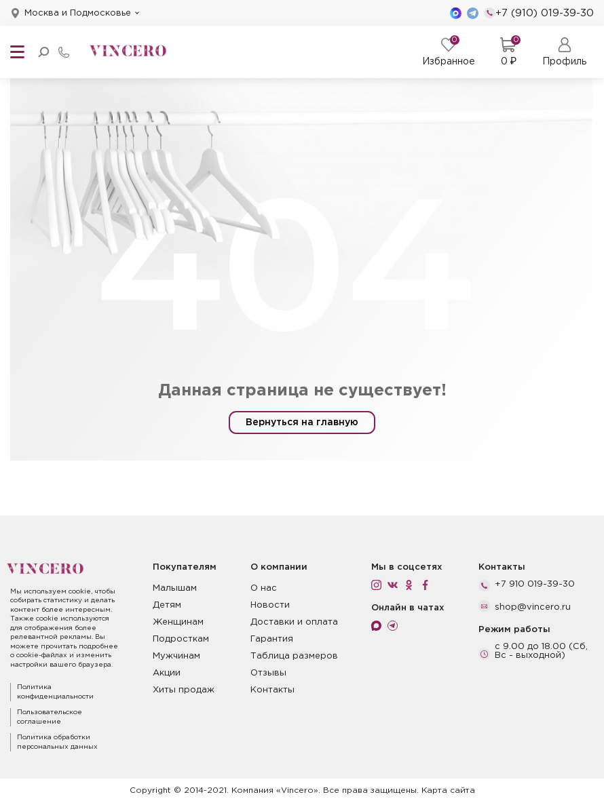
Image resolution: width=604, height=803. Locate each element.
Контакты (272, 690)
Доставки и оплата (294, 622)
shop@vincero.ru (533, 607)
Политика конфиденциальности (55, 692)
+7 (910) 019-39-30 (539, 12)
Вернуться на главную (302, 422)
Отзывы (268, 673)
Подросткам (181, 639)
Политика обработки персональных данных (57, 742)
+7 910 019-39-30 (535, 584)
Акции (167, 673)
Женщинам (178, 622)
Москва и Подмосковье (77, 13)
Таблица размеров (294, 656)
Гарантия (271, 639)
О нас (263, 588)
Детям (167, 605)
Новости (270, 605)
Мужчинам (176, 656)
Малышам (175, 588)
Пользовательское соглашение (49, 717)
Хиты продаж (183, 690)
